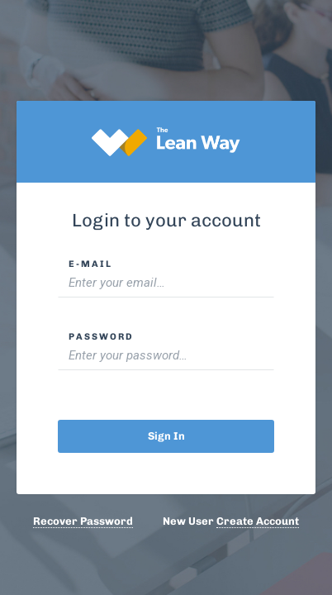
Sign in (166, 436)
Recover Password (83, 521)
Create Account (257, 521)
